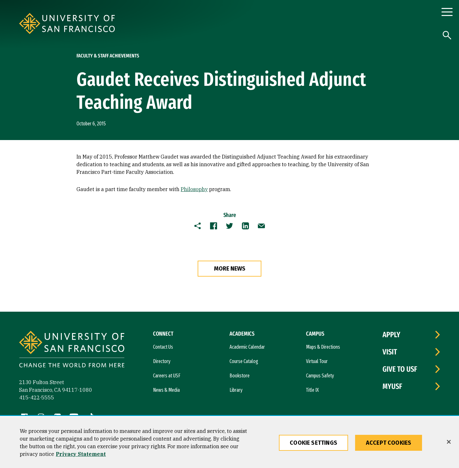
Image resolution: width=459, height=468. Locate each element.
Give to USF (399, 369)
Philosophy (194, 189)
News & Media (166, 390)
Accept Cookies (389, 442)
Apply (391, 334)
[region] (229, 442)
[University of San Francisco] (105, 23)
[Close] (449, 442)
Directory (162, 361)
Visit (389, 352)
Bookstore (239, 376)
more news (229, 268)
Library (236, 390)
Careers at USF (166, 376)
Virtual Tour (317, 361)
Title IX (312, 390)
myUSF (392, 386)
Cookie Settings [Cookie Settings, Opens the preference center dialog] (313, 442)
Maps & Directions (323, 347)
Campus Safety (320, 376)
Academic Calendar (247, 347)
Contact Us (163, 347)
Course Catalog (243, 361)
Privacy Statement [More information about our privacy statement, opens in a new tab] (81, 454)
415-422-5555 (36, 397)
